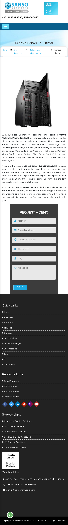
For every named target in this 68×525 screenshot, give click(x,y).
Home (5, 50)
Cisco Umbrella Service (14, 432)
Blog (5, 354)
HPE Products (9, 386)
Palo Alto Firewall (11, 391)
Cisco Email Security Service (16, 437)
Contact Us (8, 364)
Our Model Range (11, 343)
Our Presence (9, 349)
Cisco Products (10, 381)
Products (7, 323)
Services (7, 328)
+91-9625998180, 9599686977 (20, 17)
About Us (7, 317)
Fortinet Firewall (10, 397)
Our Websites (9, 338)
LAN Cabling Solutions (13, 442)
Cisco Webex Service (13, 426)
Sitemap (7, 333)
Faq (4, 359)
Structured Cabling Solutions (17, 421)
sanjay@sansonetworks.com (20, 490)
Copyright (7, 521)
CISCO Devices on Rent (14, 447)
